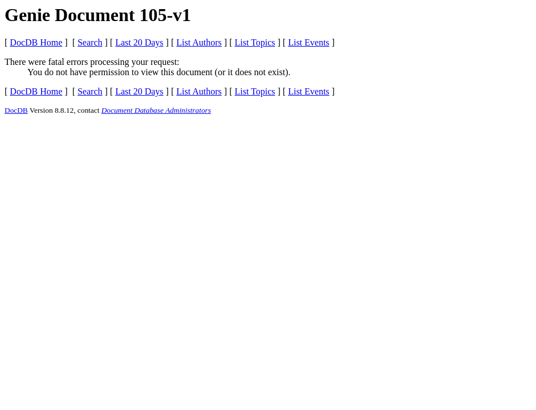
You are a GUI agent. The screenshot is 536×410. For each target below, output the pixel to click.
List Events (308, 42)
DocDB (16, 110)
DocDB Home (36, 42)
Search (90, 42)
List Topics (254, 42)
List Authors (199, 42)
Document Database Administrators (156, 110)
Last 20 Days (139, 42)
